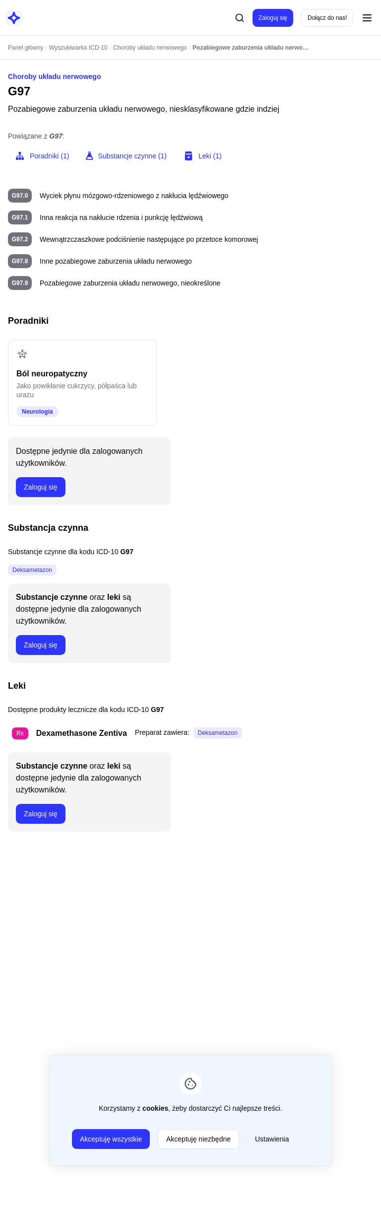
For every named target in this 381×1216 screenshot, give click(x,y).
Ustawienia (272, 1139)
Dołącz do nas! (327, 17)
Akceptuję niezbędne (198, 1139)
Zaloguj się (272, 17)
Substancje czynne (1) (126, 155)
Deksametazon (32, 570)
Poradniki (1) (41, 156)
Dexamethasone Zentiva (81, 733)
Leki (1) (202, 156)
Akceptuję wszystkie (111, 1139)
